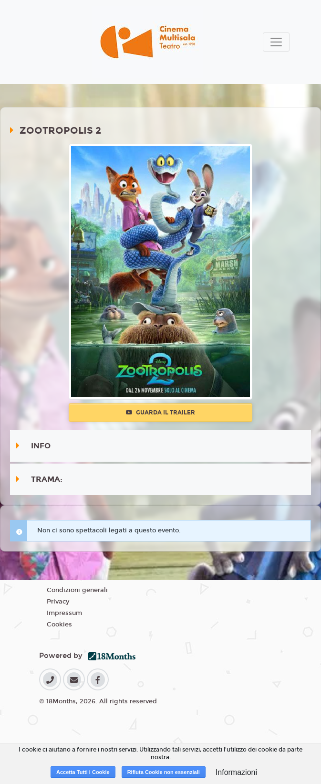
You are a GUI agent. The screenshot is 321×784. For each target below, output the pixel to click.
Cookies (59, 624)
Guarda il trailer (160, 412)
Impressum (64, 613)
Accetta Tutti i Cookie (83, 772)
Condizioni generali (77, 590)
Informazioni (236, 772)
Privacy (58, 601)
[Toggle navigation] (276, 42)
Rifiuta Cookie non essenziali (163, 772)
